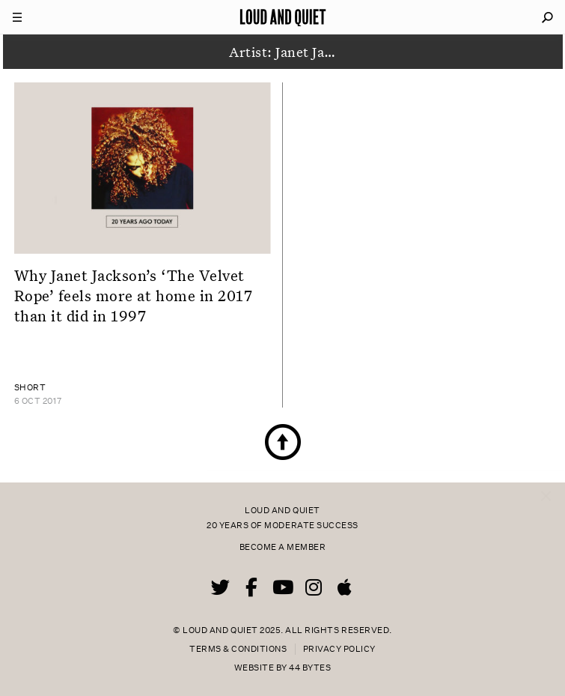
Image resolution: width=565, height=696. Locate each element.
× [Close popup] (546, 480)
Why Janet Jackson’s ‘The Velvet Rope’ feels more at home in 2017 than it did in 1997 (133, 295)
